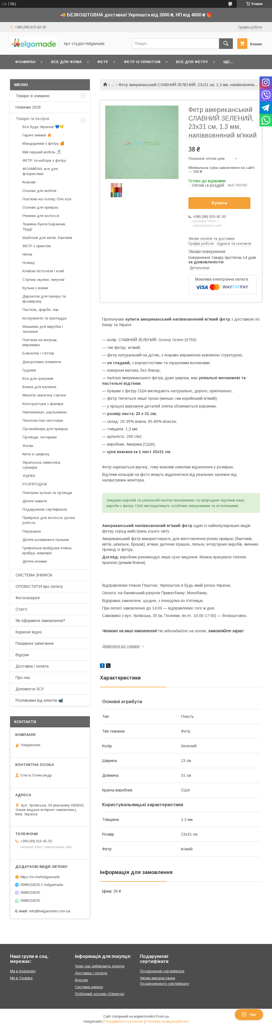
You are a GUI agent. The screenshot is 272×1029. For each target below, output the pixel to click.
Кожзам (29, 182)
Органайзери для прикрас (45, 429)
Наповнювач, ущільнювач (44, 412)
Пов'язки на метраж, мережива (39, 342)
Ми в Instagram (23, 971)
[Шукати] (226, 43)
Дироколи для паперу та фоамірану (44, 298)
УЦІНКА (28, 476)
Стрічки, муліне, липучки (43, 280)
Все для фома (66, 62)
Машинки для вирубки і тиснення (42, 329)
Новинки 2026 (28, 107)
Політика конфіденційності (167, 1021)
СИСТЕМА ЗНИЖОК (34, 575)
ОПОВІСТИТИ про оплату (39, 586)
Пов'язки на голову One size (46, 199)
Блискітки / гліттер (38, 353)
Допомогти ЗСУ (30, 689)
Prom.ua (162, 1016)
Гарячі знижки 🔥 (37, 135)
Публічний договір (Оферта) (99, 994)
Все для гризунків (37, 378)
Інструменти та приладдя (44, 318)
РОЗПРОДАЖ (34, 484)
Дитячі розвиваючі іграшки (45, 540)
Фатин (27, 446)
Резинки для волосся (40, 216)
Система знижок (89, 987)
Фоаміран (25, 62)
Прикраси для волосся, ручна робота (48, 520)
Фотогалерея (28, 598)
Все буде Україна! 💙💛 (43, 127)
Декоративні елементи (41, 362)
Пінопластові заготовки (42, 420)
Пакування (31, 531)
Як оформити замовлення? (40, 620)
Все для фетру (192, 62)
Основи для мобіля (39, 191)
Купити (219, 203)
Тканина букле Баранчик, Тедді (44, 226)
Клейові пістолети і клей (43, 271)
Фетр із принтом (142, 62)
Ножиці (28, 263)
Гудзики (29, 370)
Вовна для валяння (39, 387)
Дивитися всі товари (121, 646)
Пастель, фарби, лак (40, 310)
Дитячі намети (34, 501)
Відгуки (22, 655)
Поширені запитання (35, 643)
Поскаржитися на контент (124, 1021)
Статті (21, 609)
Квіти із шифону (36, 454)
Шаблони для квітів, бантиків (47, 238)
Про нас (23, 677)
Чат (248, 1014)
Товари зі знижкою (33, 96)
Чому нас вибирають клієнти (99, 966)
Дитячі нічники (34, 561)
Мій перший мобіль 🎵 (41, 152)
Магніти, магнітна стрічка (44, 395)
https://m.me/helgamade (40, 877)
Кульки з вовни (35, 288)
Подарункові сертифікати (44, 509)
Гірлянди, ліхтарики (39, 437)
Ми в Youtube (21, 978)
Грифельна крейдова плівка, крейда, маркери (47, 550)
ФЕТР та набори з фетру (44, 160)
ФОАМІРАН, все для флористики (40, 171)
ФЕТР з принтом (36, 246)
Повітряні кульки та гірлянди (47, 493)
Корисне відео (29, 632)
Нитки (27, 254)
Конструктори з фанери (42, 404)
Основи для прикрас (40, 207)
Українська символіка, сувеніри (41, 464)
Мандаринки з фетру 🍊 (43, 143)
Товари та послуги (32, 118)
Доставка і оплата (32, 666)
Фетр (102, 62)
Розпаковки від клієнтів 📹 (39, 700)
